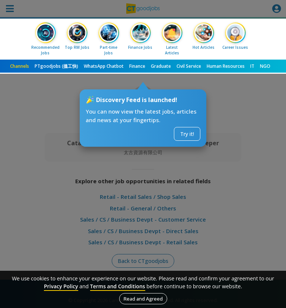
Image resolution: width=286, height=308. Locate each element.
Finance (137, 66)
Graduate (161, 66)
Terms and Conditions (117, 286)
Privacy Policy (61, 286)
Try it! (187, 133)
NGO (265, 66)
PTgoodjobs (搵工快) (56, 66)
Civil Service (189, 66)
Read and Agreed (143, 298)
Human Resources (226, 66)
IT (252, 66)
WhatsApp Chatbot (104, 66)
